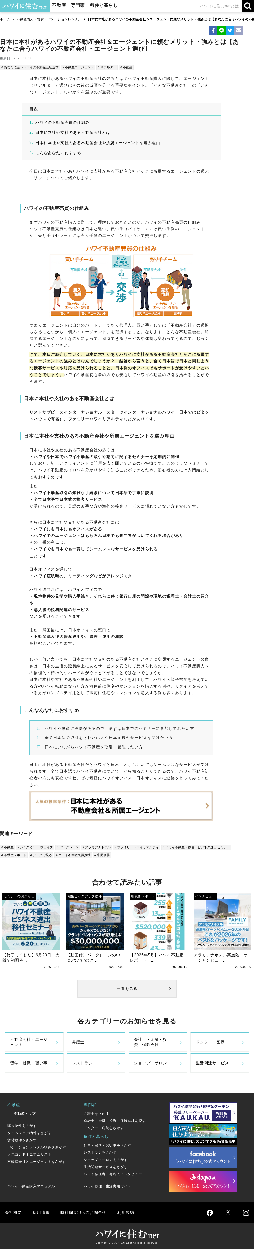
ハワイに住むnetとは (219, 6)
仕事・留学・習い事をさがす (107, 1145)
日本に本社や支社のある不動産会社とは (72, 132)
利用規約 (125, 1212)
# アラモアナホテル (96, 847)
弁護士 (78, 1042)
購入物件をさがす (22, 1126)
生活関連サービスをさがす (106, 1167)
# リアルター (107, 67)
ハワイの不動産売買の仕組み (62, 122)
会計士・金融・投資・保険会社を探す (115, 1121)
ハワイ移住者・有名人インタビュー (113, 1174)
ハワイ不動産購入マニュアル (31, 1186)
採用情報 (41, 1212)
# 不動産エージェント (78, 67)
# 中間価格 (102, 855)
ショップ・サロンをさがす (106, 1160)
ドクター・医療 (210, 1042)
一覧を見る (127, 988)
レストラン (82, 1063)
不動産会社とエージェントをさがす (36, 1162)
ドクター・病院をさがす (104, 1128)
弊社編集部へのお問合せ (83, 1212)
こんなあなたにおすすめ (58, 153)
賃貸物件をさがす (22, 1140)
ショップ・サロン (150, 1063)
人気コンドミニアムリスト (29, 1154)
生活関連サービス (212, 1063)
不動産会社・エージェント (29, 1042)
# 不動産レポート (13, 855)
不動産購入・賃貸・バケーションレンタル (49, 19)
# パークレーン (68, 847)
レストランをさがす (100, 1152)
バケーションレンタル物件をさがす (36, 1147)
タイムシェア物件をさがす (29, 1133)
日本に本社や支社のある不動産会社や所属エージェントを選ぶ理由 (97, 143)
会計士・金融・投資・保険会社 (150, 1042)
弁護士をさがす (96, 1114)
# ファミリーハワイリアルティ (136, 847)
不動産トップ (25, 1114)
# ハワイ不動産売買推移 (73, 855)
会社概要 (13, 1212)
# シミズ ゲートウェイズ (35, 847)
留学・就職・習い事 (29, 1063)
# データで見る (41, 855)
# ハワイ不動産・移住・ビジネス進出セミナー (196, 847)
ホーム (5, 19)
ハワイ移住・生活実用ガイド (107, 1186)
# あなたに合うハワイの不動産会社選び (30, 67)
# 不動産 (126, 67)
